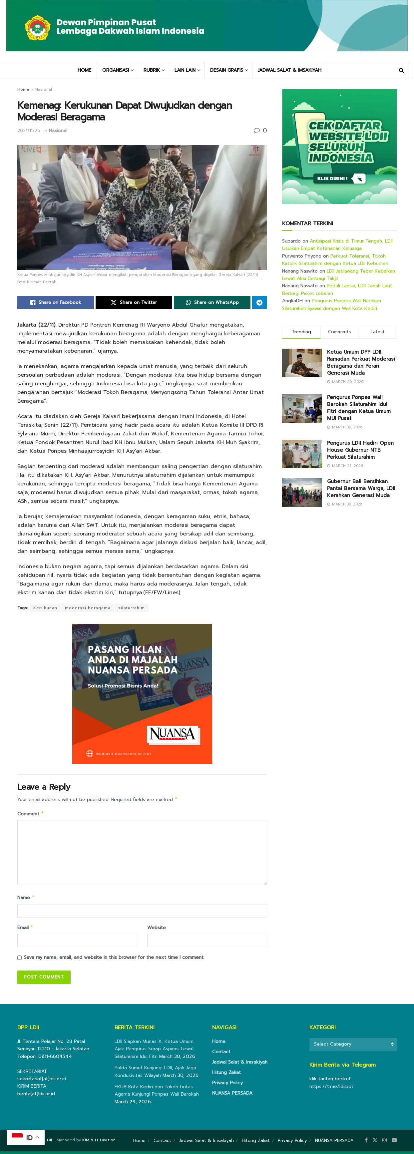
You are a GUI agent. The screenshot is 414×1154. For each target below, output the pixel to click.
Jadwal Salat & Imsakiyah (239, 1064)
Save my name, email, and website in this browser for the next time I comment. (114, 960)
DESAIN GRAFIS (226, 70)
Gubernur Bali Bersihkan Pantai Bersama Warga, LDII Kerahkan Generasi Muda (361, 488)
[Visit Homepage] (207, 31)
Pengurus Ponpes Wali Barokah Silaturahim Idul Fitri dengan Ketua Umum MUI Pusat (359, 408)
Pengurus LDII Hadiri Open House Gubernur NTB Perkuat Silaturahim (360, 450)
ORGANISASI (115, 70)
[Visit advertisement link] (339, 146)
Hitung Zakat (226, 1075)
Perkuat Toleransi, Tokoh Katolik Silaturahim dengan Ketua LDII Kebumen (335, 260)
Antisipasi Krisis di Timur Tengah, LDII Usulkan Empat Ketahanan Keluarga (337, 245)
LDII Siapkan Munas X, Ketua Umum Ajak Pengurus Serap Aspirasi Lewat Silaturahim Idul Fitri (154, 1052)
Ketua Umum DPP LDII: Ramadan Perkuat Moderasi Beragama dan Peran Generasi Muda (361, 362)
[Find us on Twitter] (375, 1143)
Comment (30, 815)
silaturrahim (131, 608)
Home (23, 89)
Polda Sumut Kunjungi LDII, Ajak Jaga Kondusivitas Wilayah (155, 1074)
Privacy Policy (227, 1085)
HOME (84, 70)
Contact (221, 1054)
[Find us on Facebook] (366, 1143)
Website (156, 929)
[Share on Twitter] (134, 302)
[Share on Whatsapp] (212, 302)
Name (26, 899)
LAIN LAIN (185, 70)
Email (25, 930)
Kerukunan (45, 608)
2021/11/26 (28, 130)
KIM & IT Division (99, 1143)
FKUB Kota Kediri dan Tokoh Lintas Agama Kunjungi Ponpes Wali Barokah (157, 1093)
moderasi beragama (88, 608)
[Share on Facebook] (55, 302)
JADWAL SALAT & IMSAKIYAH (289, 70)
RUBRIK (152, 70)
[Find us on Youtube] (394, 1143)
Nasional (43, 89)
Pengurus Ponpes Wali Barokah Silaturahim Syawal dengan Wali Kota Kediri (331, 304)
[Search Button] (401, 70)
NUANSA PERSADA (232, 1095)
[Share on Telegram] (259, 302)
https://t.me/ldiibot (331, 1089)
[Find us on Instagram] (384, 1143)
